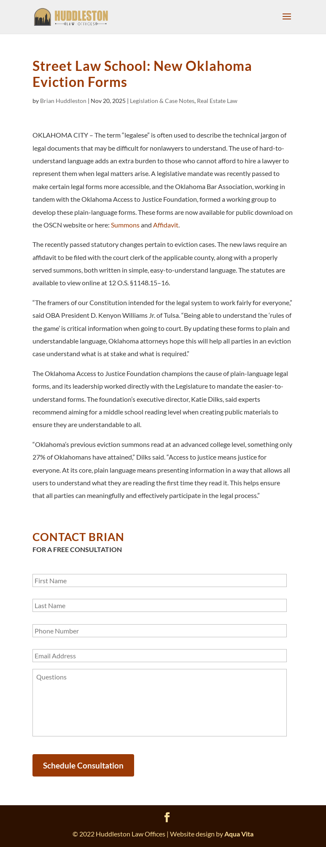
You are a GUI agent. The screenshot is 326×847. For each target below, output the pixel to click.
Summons (125, 225)
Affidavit (165, 225)
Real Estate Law (217, 100)
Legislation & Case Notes (162, 100)
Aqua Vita (238, 834)
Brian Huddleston (63, 100)
